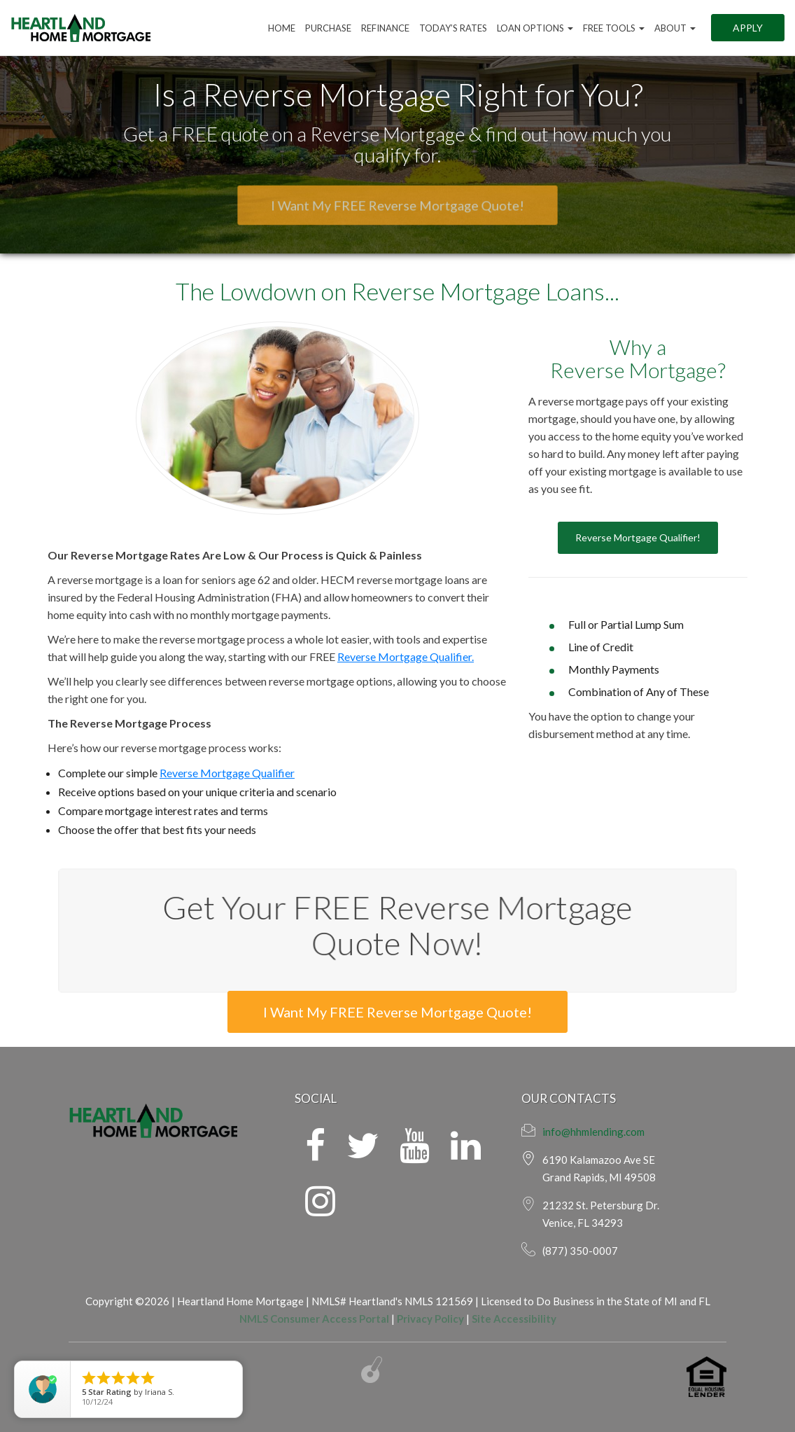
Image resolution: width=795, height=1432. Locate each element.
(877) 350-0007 (580, 1250)
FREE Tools (614, 28)
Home (281, 28)
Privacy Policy (430, 1318)
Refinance (385, 28)
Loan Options (535, 28)
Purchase (328, 28)
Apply (748, 28)
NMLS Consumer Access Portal (314, 1318)
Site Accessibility (514, 1318)
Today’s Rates (453, 28)
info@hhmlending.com (593, 1131)
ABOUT (675, 28)
